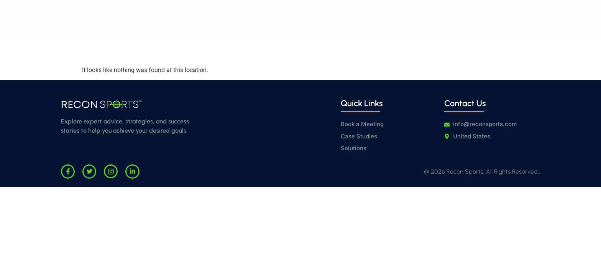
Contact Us (353, 16)
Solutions (271, 16)
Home (241, 16)
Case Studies (310, 16)
